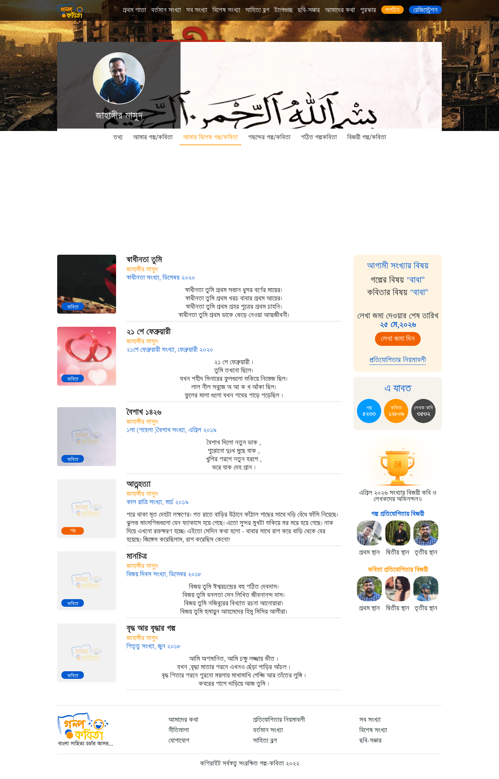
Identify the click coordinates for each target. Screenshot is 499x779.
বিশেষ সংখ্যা (226, 10)
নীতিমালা (178, 730)
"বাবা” (415, 280)
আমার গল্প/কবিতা (153, 137)
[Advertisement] (249, 197)
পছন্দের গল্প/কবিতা (269, 137)
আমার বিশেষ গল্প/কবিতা (210, 137)
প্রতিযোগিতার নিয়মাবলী (397, 360)
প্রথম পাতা (134, 10)
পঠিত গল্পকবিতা (319, 137)
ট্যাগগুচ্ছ (283, 10)
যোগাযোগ (178, 740)
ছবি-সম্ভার (309, 10)
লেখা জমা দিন (398, 338)
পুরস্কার (368, 10)
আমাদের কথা (340, 10)
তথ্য (118, 137)
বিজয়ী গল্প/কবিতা (366, 137)
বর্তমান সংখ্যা (166, 10)
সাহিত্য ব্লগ (257, 10)
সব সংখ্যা (196, 10)
